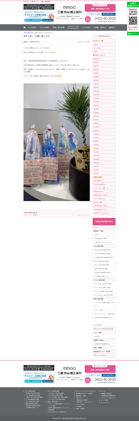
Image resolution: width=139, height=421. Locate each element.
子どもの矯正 (44, 28)
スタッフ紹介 (86, 28)
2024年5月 (96, 73)
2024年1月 (96, 87)
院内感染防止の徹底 (101, 238)
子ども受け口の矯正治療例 (102, 287)
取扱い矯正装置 (58, 28)
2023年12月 (96, 91)
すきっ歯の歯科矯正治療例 (102, 253)
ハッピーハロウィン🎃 (99, 187)
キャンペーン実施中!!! (32, 215)
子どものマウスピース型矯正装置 (104, 314)
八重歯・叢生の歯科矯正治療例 (104, 257)
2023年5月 (96, 116)
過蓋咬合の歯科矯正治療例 (102, 272)
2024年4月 (96, 76)
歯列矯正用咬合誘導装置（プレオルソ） (104, 319)
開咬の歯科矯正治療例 (101, 268)
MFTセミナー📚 (98, 202)
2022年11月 (96, 134)
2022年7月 (96, 144)
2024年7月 (96, 66)
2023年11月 (96, 94)
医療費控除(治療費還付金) (102, 344)
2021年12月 (96, 155)
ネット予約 (104, 400)
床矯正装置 (98, 325)
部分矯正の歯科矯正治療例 (102, 250)
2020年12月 (96, 159)
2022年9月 (96, 137)
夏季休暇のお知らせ (99, 191)
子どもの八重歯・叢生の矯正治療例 (58, 397)
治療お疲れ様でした (99, 180)
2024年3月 (96, 80)
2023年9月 (96, 101)
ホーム (25, 28)
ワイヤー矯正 (99, 310)
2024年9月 (96, 62)
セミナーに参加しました (100, 198)
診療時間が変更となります (100, 195)
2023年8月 (96, 105)
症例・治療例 (98, 348)
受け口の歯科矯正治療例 (102, 265)
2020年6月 (96, 173)
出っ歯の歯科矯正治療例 (102, 261)
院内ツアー (98, 234)
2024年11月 (96, 58)
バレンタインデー (82, 215)
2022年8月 (96, 141)
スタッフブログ (97, 48)
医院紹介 (111, 28)
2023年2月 (96, 123)
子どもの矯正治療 (99, 280)
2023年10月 (96, 98)
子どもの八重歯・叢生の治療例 (104, 291)
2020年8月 (96, 166)
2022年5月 (96, 152)
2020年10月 (96, 162)
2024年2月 (96, 83)
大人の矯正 (32, 28)
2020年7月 (96, 170)
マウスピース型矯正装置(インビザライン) (104, 304)
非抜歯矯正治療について (102, 276)
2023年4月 (96, 119)
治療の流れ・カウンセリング (103, 242)
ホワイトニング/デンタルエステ (103, 329)
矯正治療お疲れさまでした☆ (101, 209)
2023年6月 (96, 112)
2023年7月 (96, 109)
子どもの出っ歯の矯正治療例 (103, 283)
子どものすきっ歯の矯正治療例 (104, 295)
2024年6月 (96, 69)
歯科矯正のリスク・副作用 (102, 351)
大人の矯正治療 (98, 246)
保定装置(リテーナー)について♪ (101, 213)
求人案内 (97, 336)
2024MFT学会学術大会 (99, 184)
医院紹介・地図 (98, 231)
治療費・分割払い (100, 28)
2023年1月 (96, 126)
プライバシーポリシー (100, 355)
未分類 (87, 42)
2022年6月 (96, 148)
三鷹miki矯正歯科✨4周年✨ (101, 205)
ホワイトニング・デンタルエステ (73, 28)
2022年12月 (96, 130)
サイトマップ (105, 402)
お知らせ (96, 44)
